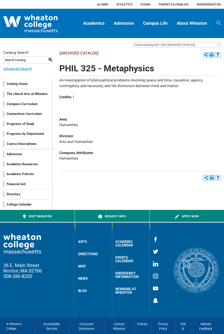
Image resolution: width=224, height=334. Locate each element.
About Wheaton (192, 23)
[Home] (38, 23)
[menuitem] (94, 23)
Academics (94, 23)
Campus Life (155, 23)
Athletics (124, 4)
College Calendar (19, 204)
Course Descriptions (22, 144)
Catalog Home (17, 84)
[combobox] (176, 44)
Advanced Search (17, 69)
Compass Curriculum (22, 104)
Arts (82, 242)
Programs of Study (20, 124)
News (83, 278)
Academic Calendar (124, 243)
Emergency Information (127, 275)
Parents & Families (174, 4)
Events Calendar (124, 259)
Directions (88, 254)
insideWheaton (209, 4)
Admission (124, 23)
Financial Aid (16, 184)
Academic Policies (20, 174)
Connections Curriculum (24, 114)
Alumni (102, 4)
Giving (145, 4)
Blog (82, 291)
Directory (13, 194)
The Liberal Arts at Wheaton (27, 94)
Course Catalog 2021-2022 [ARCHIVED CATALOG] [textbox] (164, 44)
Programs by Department (25, 134)
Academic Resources (22, 164)
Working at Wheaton (125, 291)
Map (82, 266)
